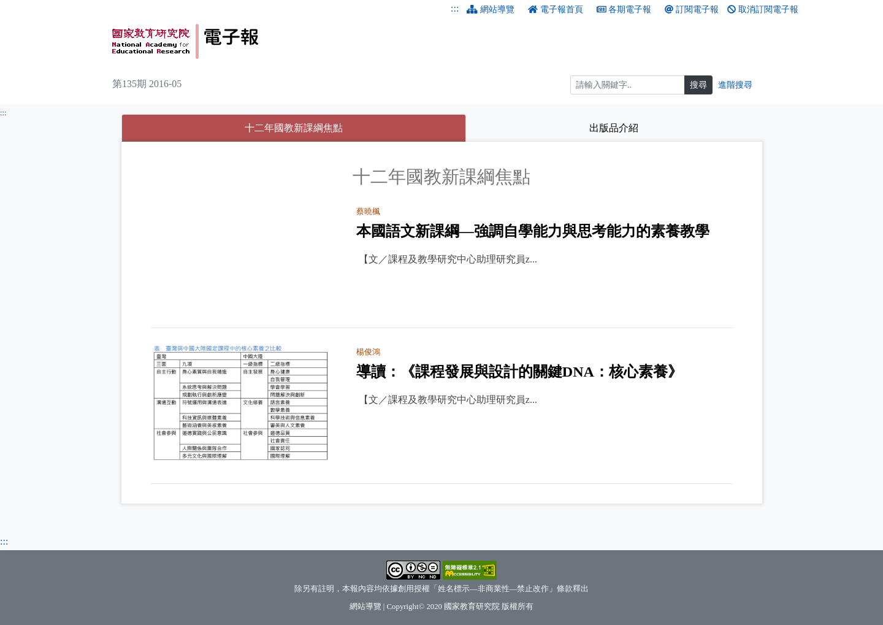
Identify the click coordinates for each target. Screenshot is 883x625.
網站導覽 (490, 9)
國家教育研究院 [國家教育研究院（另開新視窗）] (472, 606)
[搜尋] (627, 84)
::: (455, 8)
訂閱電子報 (692, 9)
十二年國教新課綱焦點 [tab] (331, 126)
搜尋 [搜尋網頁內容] (698, 85)
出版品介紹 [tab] (613, 128)
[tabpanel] (442, 325)
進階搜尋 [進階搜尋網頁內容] (735, 85)
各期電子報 (624, 9)
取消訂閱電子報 (762, 9)
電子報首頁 (555, 9)
